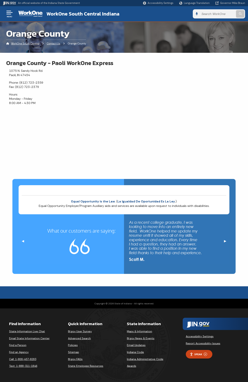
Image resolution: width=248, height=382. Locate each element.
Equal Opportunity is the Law (93, 201)
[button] (158, 3)
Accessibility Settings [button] (200, 336)
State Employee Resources (85, 366)
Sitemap (73, 352)
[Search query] (217, 14)
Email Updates (136, 345)
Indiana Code (135, 352)
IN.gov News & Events (140, 338)
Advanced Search (79, 338)
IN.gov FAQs (75, 359)
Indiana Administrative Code (145, 359)
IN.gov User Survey (80, 331)
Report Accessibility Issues (203, 343)
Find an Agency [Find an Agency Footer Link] (19, 352)
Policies (73, 345)
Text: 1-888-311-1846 (23, 366)
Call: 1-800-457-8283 (22, 359)
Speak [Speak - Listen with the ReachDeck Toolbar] (198, 354)
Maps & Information (139, 331)
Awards (131, 366)
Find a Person (17, 345)
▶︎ (226, 241)
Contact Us (53, 43)
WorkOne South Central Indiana (82, 13)
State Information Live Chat (27, 331)
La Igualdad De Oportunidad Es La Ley (146, 201)
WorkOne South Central (25, 43)
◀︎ (24, 241)
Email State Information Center (29, 338)
